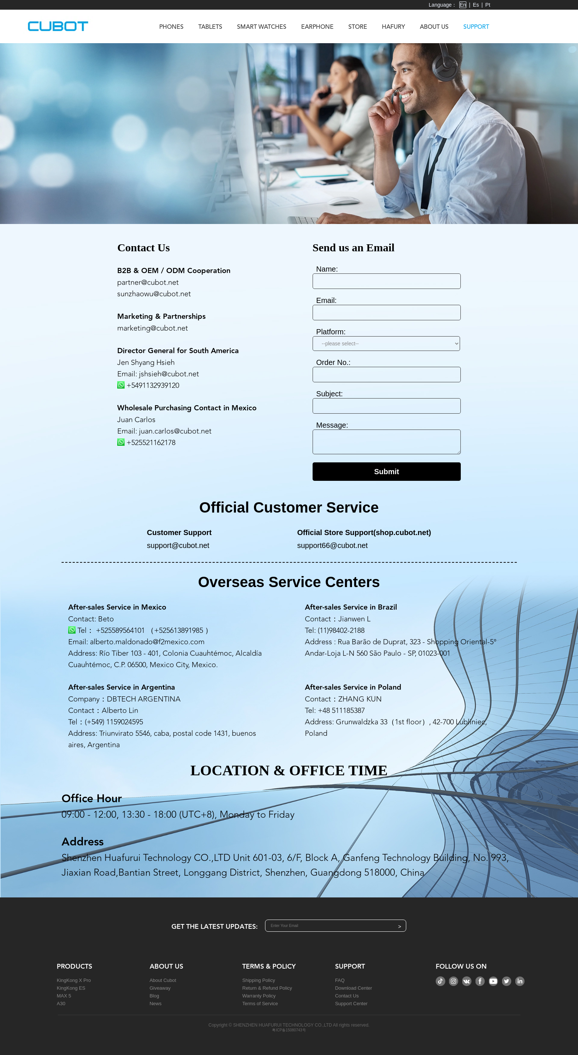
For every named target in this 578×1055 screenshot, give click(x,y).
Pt (487, 5)
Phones (171, 27)
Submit (386, 472)
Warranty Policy (259, 996)
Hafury (393, 27)
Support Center (351, 1003)
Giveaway (160, 988)
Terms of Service (260, 1003)
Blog (154, 996)
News (156, 1003)
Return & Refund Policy (267, 988)
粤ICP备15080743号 (289, 1030)
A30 (61, 1003)
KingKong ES (71, 988)
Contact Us (347, 996)
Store (357, 27)
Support (476, 27)
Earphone (317, 27)
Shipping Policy (258, 980)
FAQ (340, 980)
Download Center (353, 988)
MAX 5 (64, 996)
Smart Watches (261, 27)
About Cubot (163, 980)
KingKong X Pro (74, 980)
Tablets (210, 27)
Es (476, 5)
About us (434, 27)
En (463, 5)
